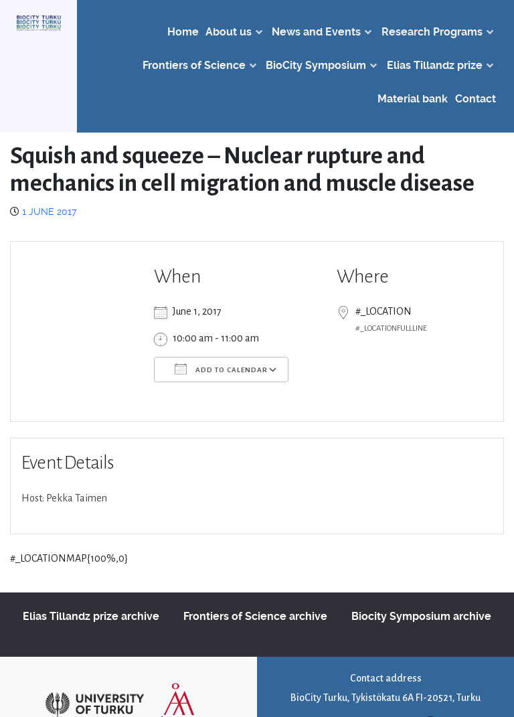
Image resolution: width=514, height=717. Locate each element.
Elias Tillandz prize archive (91, 616)
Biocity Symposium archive (421, 616)
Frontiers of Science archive (255, 616)
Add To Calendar (221, 369)
